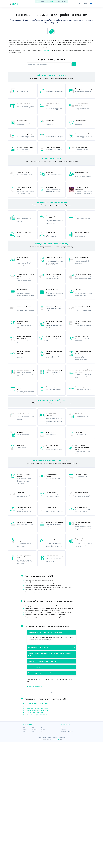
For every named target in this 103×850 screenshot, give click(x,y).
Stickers (43, 839)
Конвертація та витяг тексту (35, 820)
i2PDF (38, 1)
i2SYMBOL (58, 1)
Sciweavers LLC (55, 847)
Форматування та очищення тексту (37, 818)
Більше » (64, 1)
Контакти (63, 837)
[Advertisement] (51, 139)
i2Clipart (43, 837)
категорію (46, 50)
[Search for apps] (49, 64)
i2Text (24, 837)
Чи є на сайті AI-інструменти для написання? (51, 769)
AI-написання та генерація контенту (38, 811)
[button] (83, 3)
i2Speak (25, 839)
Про (62, 835)
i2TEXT (52, 1)
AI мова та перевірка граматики (37, 813)
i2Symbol (34, 837)
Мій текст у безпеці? (51, 775)
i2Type (33, 839)
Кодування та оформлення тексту (37, 822)
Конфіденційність (42, 845)
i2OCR (47, 1)
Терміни (50, 845)
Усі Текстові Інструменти (67, 839)
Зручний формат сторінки (59, 845)
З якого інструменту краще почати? (51, 781)
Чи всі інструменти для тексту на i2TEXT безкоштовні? (51, 740)
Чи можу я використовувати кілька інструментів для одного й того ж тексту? (51, 762)
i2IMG (42, 1)
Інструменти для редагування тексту (38, 815)
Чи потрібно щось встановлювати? (51, 755)
